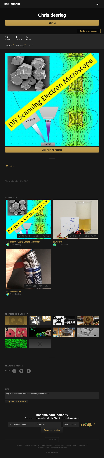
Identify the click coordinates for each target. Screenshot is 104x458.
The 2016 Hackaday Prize (54, 317)
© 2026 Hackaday (52, 452)
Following (21, 45)
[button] (97, 4)
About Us (19, 445)
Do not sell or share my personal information (52, 448)
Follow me (52, 23)
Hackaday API (83, 445)
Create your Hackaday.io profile (37, 418)
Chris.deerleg (13, 245)
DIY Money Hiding (13, 291)
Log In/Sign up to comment (17, 401)
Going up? (51, 439)
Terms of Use (59, 445)
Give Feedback (47, 445)
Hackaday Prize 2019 (7, 329)
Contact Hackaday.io (32, 445)
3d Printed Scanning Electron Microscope (23, 242)
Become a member (52, 430)
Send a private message (88, 31)
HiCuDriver (57, 242)
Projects (10, 45)
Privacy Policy (71, 445)
